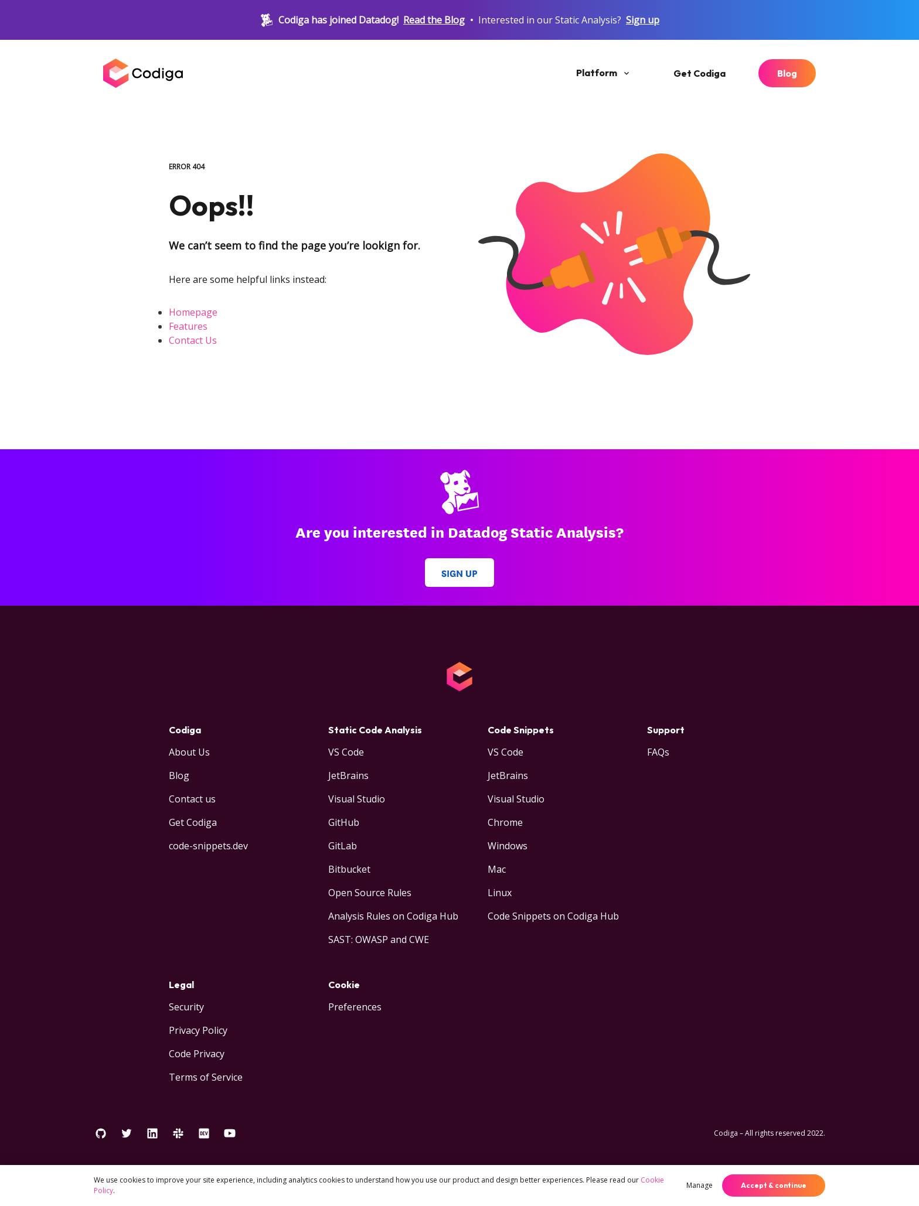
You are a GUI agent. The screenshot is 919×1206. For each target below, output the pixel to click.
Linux (500, 892)
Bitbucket (349, 869)
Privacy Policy (198, 1030)
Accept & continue (773, 1185)
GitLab (342, 845)
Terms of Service (206, 1077)
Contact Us (193, 340)
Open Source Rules (369, 892)
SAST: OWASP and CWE (378, 939)
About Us (189, 752)
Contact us (192, 798)
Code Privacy (196, 1053)
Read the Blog (434, 19)
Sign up (642, 19)
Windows (507, 845)
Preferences (355, 1006)
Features (188, 326)
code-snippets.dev (208, 845)
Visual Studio (356, 798)
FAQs (658, 752)
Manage (699, 1185)
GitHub (343, 822)
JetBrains (348, 775)
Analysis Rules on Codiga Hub (393, 916)
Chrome (505, 822)
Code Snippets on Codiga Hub (553, 916)
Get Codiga (699, 73)
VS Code (346, 752)
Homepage (193, 312)
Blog (787, 73)
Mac (497, 869)
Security (186, 1006)
